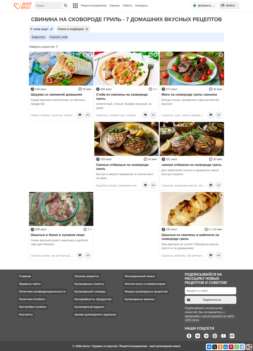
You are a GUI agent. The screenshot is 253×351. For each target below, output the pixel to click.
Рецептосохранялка (94, 5)
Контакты (26, 314)
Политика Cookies (32, 299)
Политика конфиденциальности (42, 291)
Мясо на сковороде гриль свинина (189, 94)
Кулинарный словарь (90, 291)
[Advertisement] (61, 146)
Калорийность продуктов (92, 299)
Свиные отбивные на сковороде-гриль (122, 166)
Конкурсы (141, 5)
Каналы (115, 5)
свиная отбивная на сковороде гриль (192, 164)
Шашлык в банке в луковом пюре (58, 235)
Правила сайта (30, 283)
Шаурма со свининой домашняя (56, 94)
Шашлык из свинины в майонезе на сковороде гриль (190, 236)
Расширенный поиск (140, 276)
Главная (25, 276)
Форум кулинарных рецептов (146, 291)
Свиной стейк (58, 37)
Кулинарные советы (89, 283)
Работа (127, 5)
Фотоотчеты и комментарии (145, 283)
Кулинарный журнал (89, 306)
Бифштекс (38, 37)
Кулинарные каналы (140, 299)
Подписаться (204, 300)
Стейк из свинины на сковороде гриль (122, 96)
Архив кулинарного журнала (95, 314)
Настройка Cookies (33, 306)
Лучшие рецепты (86, 276)
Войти (228, 5)
